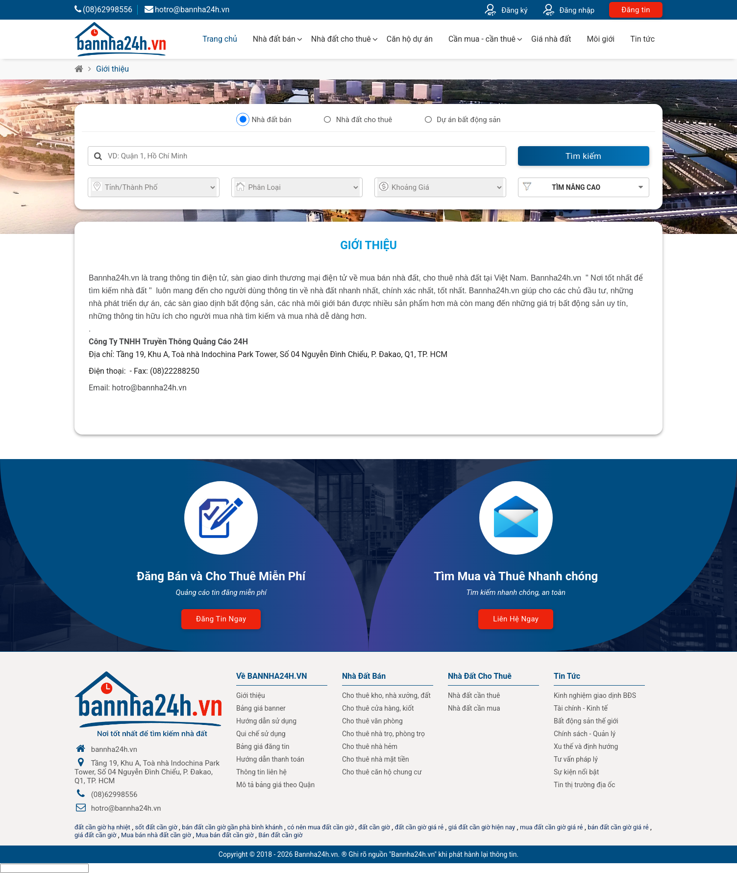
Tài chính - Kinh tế (581, 708)
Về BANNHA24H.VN (271, 676)
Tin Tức (567, 676)
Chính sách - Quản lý (584, 734)
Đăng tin (635, 9)
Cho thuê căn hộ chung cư (381, 772)
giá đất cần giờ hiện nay (481, 827)
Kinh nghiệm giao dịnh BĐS (595, 695)
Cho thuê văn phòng (372, 721)
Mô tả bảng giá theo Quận (275, 785)
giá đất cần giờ (95, 835)
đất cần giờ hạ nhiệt (102, 827)
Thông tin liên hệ (261, 772)
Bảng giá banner (261, 708)
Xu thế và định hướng (586, 746)
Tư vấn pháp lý (576, 759)
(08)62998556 (103, 9)
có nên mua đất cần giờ (320, 827)
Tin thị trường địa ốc (584, 785)
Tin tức (642, 39)
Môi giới (600, 39)
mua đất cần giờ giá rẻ (551, 827)
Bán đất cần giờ (280, 835)
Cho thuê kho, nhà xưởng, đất (386, 695)
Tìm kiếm (583, 156)
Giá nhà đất (551, 39)
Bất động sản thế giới (586, 721)
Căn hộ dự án (410, 39)
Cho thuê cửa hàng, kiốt (378, 708)
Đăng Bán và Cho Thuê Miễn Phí (221, 576)
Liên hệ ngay (516, 619)
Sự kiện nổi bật (576, 772)
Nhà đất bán (274, 39)
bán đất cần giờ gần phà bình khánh (232, 827)
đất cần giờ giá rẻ (418, 827)
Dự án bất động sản (468, 119)
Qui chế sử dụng (261, 734)
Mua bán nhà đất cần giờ (156, 835)
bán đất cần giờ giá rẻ (618, 827)
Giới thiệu (112, 69)
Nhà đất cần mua (474, 708)
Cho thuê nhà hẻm (369, 746)
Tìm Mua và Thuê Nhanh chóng (516, 576)
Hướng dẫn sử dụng (266, 721)
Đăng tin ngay (221, 619)
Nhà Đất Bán (364, 676)
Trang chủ (219, 39)
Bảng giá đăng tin (263, 746)
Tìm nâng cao (576, 187)
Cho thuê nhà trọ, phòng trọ (383, 734)
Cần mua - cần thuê (482, 39)
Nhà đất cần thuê (474, 695)
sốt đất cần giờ (156, 827)
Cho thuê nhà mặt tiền (375, 759)
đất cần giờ (374, 827)
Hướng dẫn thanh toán (270, 759)
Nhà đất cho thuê (341, 39)
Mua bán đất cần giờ (224, 835)
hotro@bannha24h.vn (187, 9)
